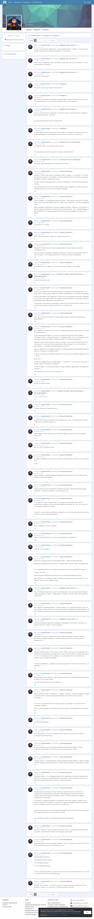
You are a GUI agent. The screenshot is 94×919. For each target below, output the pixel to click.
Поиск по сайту (6, 906)
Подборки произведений (9, 903)
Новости (4, 905)
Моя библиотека (37, 2)
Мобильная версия (77, 900)
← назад (30, 40)
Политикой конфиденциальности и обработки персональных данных (60, 913)
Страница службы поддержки (56, 905)
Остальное (46, 29)
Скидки (8, 45)
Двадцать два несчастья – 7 (69, 109)
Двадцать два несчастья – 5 (69, 588)
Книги (10, 2)
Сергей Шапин (64, 906)
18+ (71, 905)
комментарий (45, 45)
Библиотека (36, 29)
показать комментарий (40, 396)
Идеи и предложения (54, 903)
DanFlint (29, 25)
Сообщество (27, 2)
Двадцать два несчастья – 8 (69, 58)
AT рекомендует (11, 54)
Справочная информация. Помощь (35, 905)
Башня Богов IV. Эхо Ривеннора (70, 142)
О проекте (28, 903)
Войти (89, 2)
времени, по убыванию (51, 35)
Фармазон (63, 84)
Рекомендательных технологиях (58, 915)
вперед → (54, 40)
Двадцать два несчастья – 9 (69, 45)
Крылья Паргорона (66, 171)
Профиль (29, 29)
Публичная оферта (30, 914)
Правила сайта (29, 906)
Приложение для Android (79, 903)
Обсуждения (17, 2)
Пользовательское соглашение (34, 912)
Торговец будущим (66, 743)
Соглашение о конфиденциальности (31, 909)
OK (87, 912)
